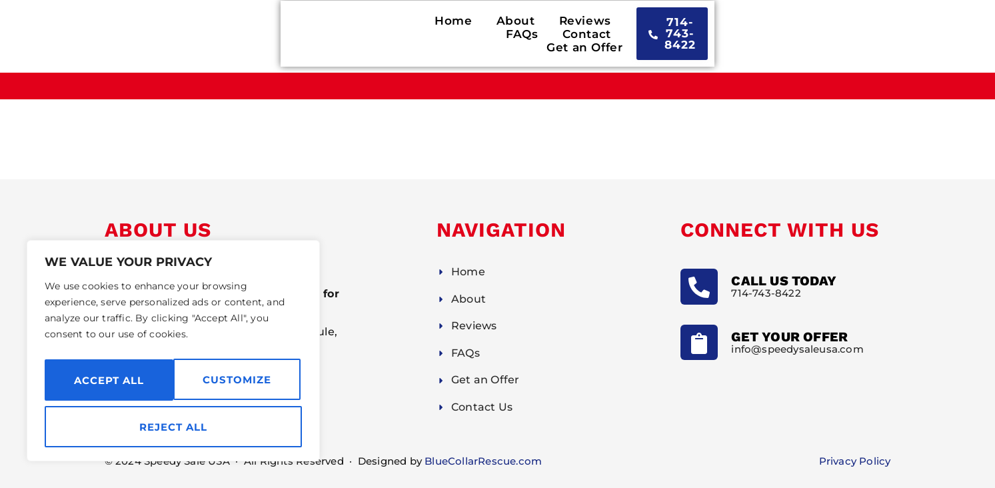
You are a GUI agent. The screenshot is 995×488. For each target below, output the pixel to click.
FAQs (547, 36)
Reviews (481, 36)
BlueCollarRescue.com (483, 461)
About (412, 36)
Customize (107, 379)
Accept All (174, 427)
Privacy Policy (855, 461)
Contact (612, 36)
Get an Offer (698, 36)
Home (350, 36)
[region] (173, 353)
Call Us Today (783, 281)
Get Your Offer (789, 337)
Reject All (239, 379)
